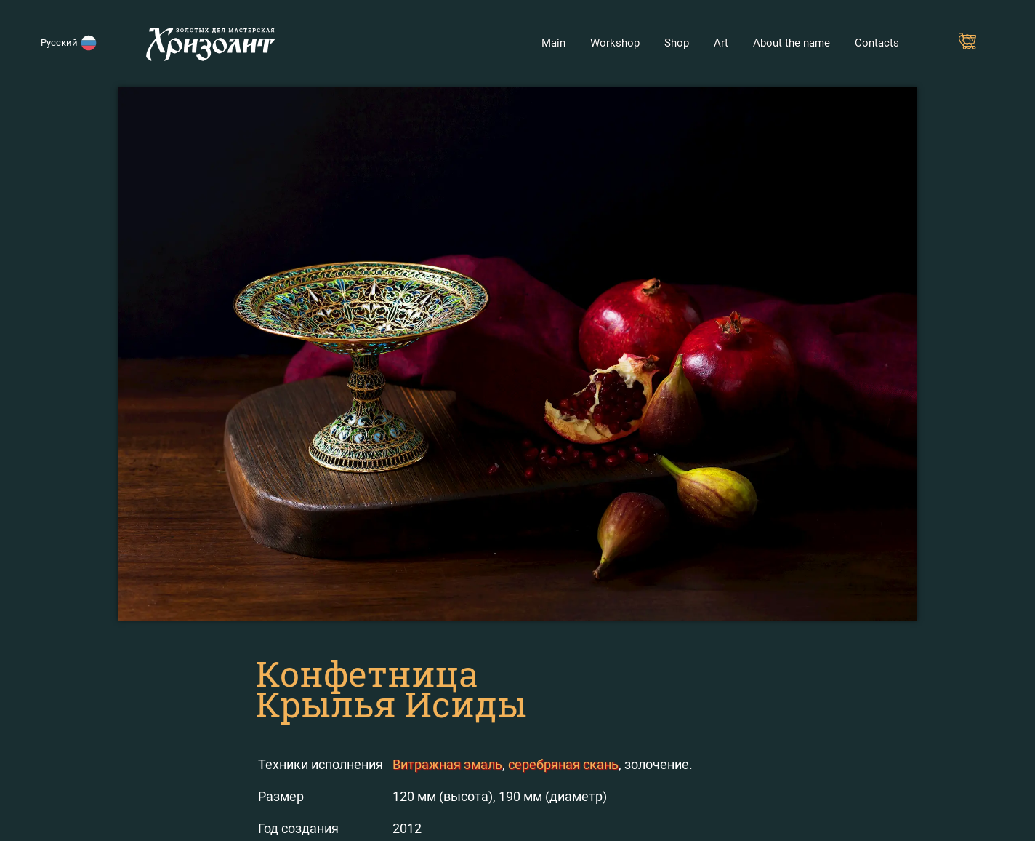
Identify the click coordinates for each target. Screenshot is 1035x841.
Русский (61, 42)
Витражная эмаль (447, 764)
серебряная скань (563, 764)
